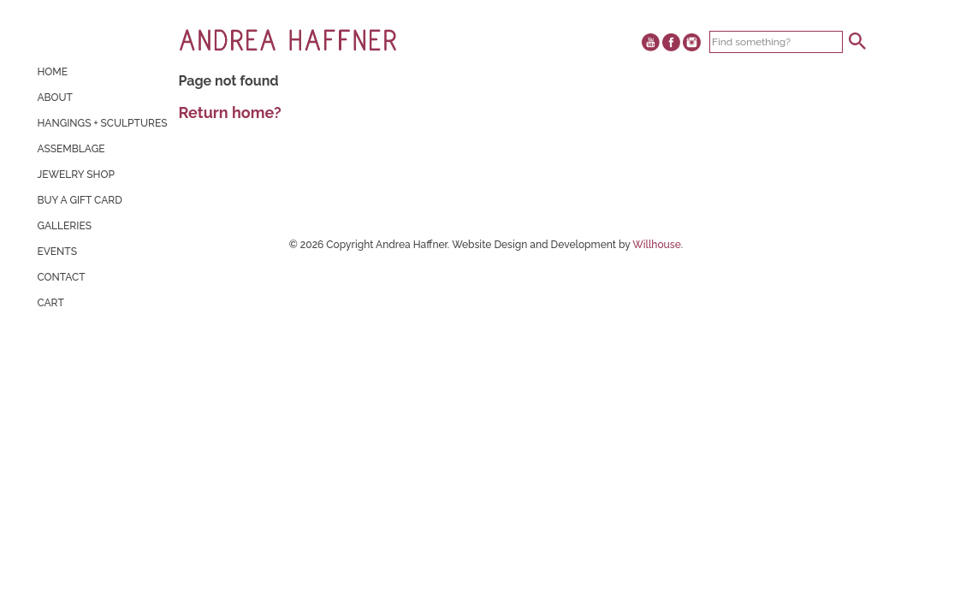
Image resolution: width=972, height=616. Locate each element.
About (55, 98)
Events (57, 252)
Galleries (64, 226)
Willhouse (656, 245)
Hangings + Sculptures (102, 123)
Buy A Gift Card (79, 200)
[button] (857, 41)
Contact (61, 277)
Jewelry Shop (76, 175)
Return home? (229, 112)
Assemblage (70, 149)
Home (52, 72)
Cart (50, 303)
